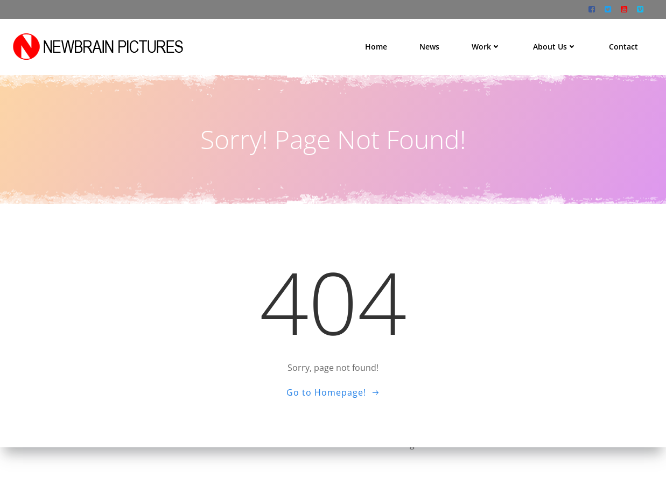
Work (489, 43)
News (433, 43)
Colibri (495, 446)
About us (558, 43)
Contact (627, 43)
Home (380, 43)
